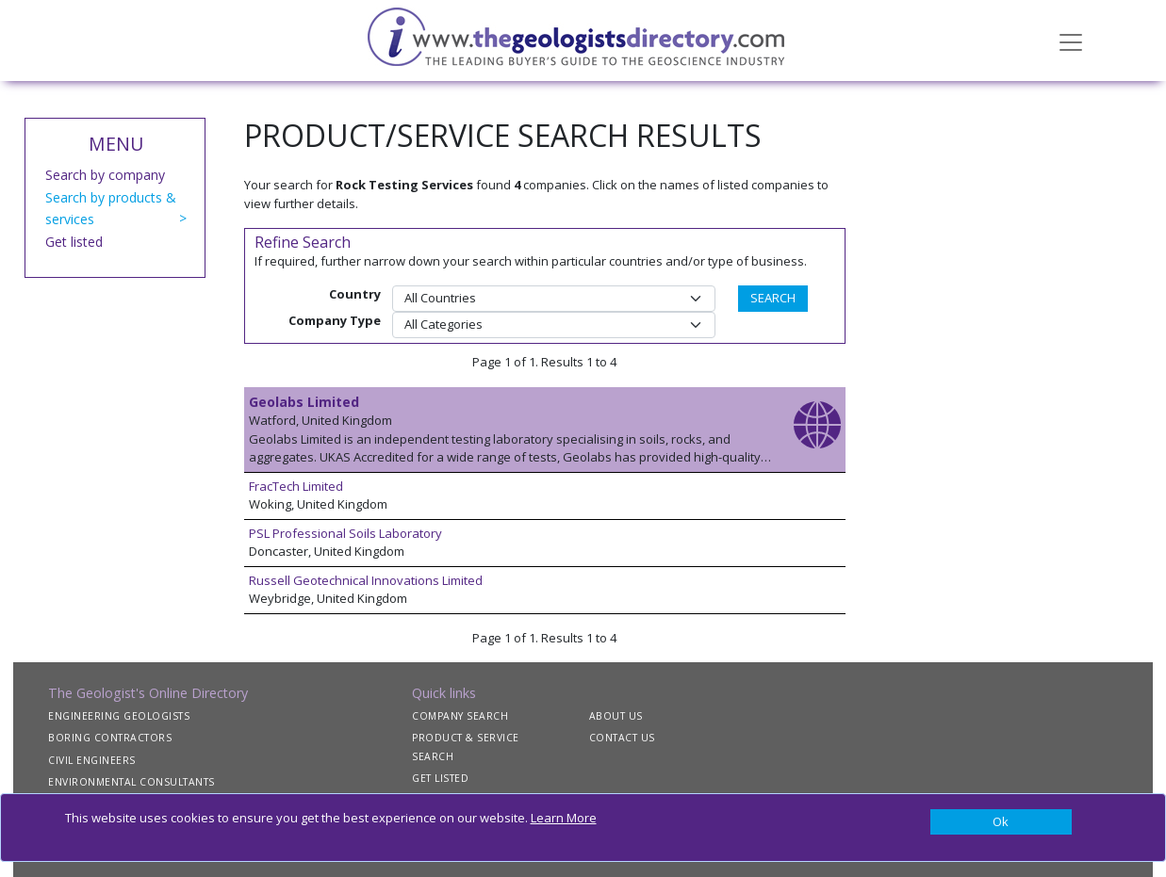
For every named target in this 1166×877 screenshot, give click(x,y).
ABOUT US (616, 716)
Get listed (74, 242)
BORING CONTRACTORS (110, 737)
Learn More (564, 817)
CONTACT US (622, 737)
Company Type (334, 320)
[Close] (1001, 822)
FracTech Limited (296, 486)
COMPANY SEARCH (460, 716)
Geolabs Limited (304, 402)
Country (355, 293)
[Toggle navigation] (1070, 40)
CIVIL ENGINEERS (92, 760)
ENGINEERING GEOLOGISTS (118, 716)
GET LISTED (440, 778)
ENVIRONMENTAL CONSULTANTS (131, 781)
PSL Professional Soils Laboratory (345, 533)
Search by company (105, 175)
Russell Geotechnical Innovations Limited (366, 580)
